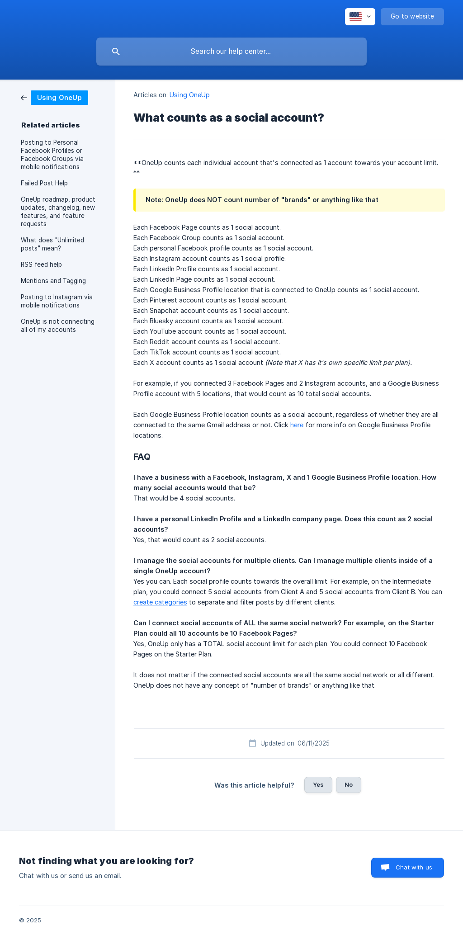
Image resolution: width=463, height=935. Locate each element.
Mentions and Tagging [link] (53, 280)
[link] (54, 97)
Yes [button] (318, 784)
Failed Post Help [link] (44, 183)
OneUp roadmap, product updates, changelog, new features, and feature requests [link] (58, 211)
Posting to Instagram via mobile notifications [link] (57, 301)
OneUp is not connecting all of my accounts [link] (57, 325)
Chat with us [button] (414, 867)
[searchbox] (231, 52)
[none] (360, 16)
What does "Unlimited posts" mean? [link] (52, 244)
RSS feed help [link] (41, 264)
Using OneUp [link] (190, 95)
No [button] (349, 784)
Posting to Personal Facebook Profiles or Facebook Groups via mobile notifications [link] (52, 154)
